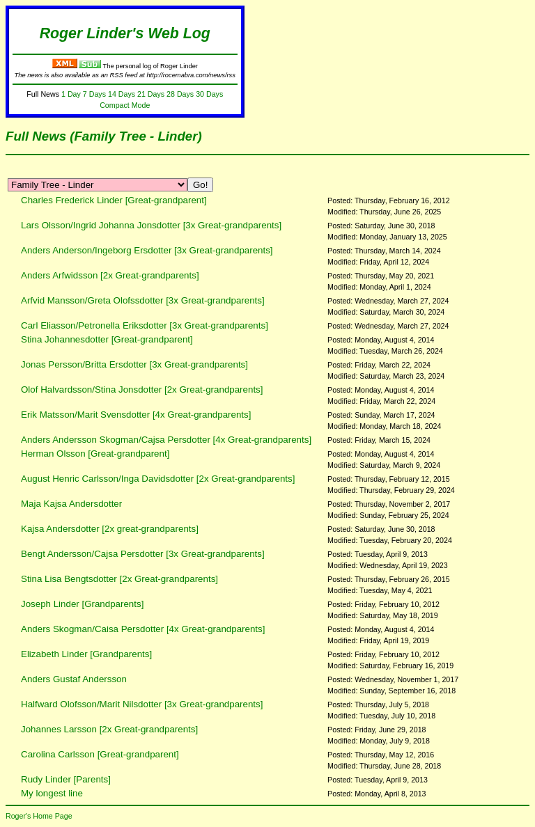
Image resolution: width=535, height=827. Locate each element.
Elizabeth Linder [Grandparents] (86, 654)
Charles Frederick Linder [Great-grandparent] (114, 200)
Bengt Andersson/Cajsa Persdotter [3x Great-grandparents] (143, 554)
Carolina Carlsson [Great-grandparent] (100, 754)
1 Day (71, 94)
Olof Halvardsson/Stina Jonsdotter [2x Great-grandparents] (142, 389)
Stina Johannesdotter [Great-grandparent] (107, 339)
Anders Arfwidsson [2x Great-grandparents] (110, 275)
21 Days (150, 94)
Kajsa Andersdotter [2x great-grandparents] (110, 528)
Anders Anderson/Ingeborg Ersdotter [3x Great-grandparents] (147, 250)
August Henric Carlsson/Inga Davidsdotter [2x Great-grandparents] (158, 478)
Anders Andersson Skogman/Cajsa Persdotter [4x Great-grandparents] (166, 439)
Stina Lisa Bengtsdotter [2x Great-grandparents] (119, 579)
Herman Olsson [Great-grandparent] (95, 453)
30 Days (209, 94)
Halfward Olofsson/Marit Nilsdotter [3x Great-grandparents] (142, 704)
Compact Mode (125, 105)
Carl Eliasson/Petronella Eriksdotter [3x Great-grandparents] (144, 325)
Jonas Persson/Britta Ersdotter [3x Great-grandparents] (134, 364)
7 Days (94, 94)
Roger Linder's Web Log (125, 33)
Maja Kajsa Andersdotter (71, 503)
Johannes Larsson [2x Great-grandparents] (109, 729)
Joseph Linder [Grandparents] (82, 604)
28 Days (180, 94)
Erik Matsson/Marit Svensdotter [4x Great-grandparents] (136, 414)
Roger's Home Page (39, 816)
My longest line (52, 793)
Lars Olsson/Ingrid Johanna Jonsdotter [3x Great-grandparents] (151, 225)
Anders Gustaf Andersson (74, 679)
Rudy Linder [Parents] (66, 779)
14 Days (121, 94)
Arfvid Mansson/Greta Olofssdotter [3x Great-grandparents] (143, 300)
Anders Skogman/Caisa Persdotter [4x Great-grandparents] (143, 629)
